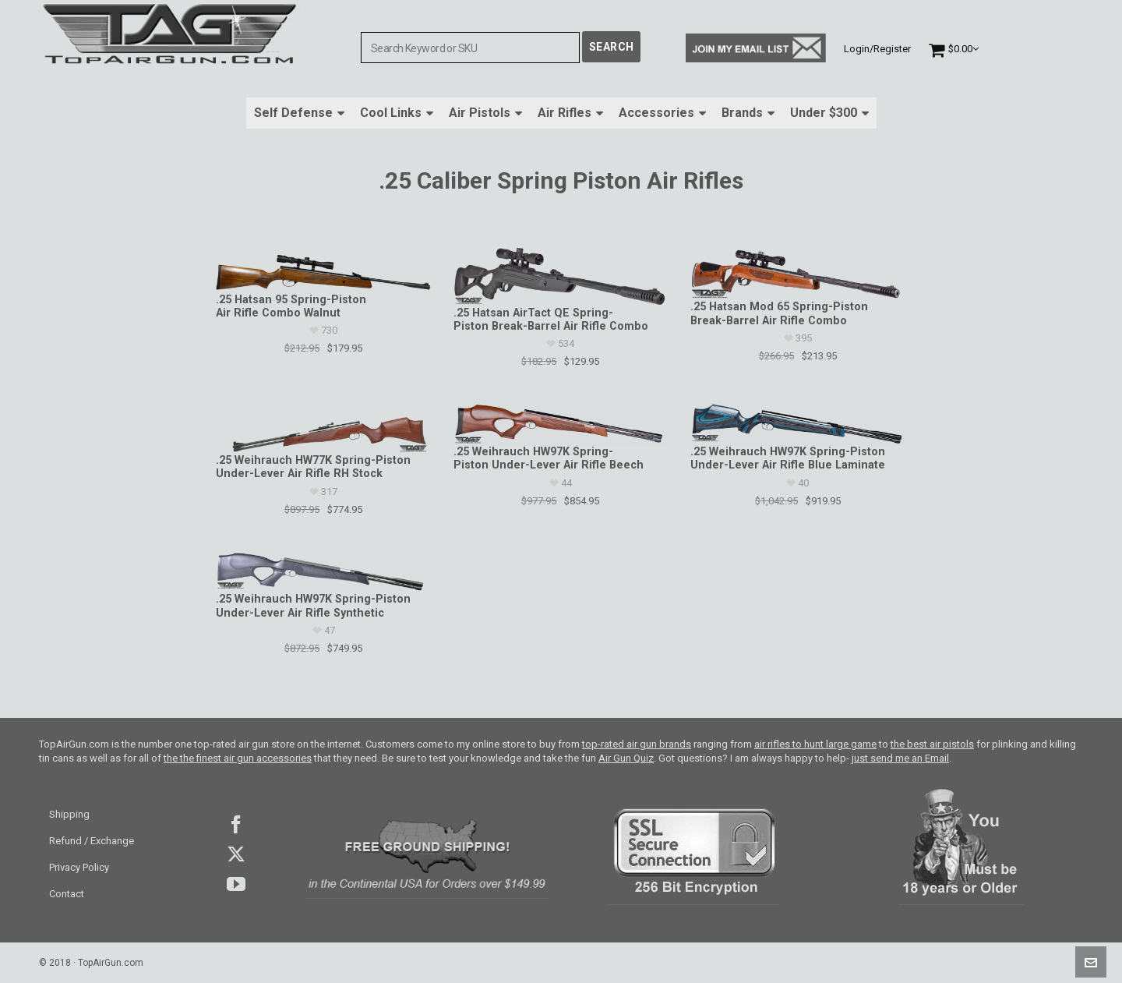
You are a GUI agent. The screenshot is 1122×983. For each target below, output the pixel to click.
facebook (236, 824)
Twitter (236, 854)
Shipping (69, 814)
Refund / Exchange (91, 841)
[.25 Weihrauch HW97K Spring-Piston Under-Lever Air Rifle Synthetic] (323, 570)
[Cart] (954, 49)
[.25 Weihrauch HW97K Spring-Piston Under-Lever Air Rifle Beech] (560, 422)
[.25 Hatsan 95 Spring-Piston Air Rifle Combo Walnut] (323, 265)
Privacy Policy (79, 867)
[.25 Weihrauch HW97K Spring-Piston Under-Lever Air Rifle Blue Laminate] (797, 422)
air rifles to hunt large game (815, 744)
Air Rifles (570, 112)
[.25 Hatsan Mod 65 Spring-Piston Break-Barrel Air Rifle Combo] (797, 269)
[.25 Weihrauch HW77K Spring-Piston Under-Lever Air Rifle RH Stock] (323, 427)
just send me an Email (900, 758)
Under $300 (829, 112)
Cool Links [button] (396, 112)
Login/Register (877, 49)
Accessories (662, 112)
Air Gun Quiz (626, 758)
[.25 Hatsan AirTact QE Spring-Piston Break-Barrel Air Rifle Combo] (560, 272)
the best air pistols (932, 744)
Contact (66, 894)
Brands (748, 112)
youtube (236, 884)
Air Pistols (485, 112)
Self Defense (299, 112)
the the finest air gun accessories (238, 758)
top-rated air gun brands (636, 744)
